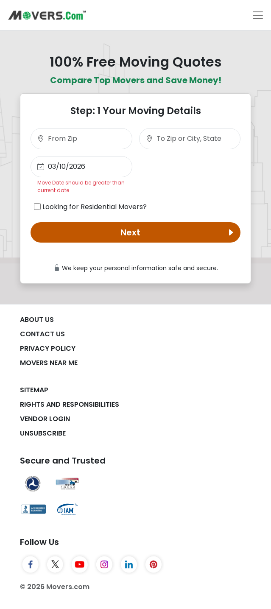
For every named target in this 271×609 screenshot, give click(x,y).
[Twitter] (55, 564)
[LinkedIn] (129, 564)
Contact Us (42, 334)
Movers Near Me (49, 363)
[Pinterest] (153, 564)
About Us (37, 319)
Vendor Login (45, 419)
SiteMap (34, 390)
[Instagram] (104, 564)
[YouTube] (79, 564)
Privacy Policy (47, 348)
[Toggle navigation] (257, 15)
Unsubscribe (43, 433)
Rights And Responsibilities (69, 404)
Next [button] (178, 232)
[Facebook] (30, 564)
